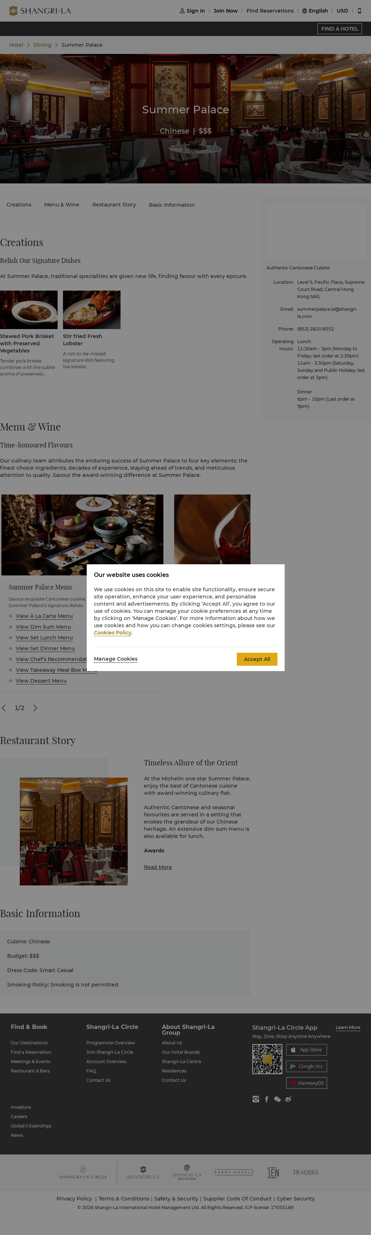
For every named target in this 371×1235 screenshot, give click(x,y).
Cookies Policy (112, 632)
